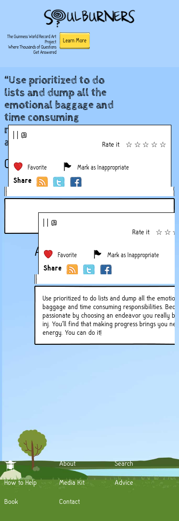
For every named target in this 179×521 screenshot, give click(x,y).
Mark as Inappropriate (103, 167)
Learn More (74, 40)
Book (11, 501)
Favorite (37, 167)
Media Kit (71, 482)
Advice (124, 482)
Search (124, 463)
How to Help (20, 482)
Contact (69, 501)
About (67, 463)
